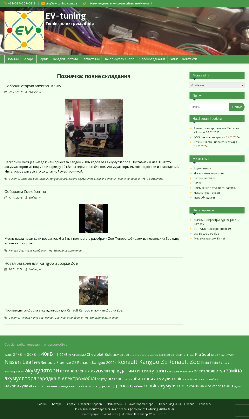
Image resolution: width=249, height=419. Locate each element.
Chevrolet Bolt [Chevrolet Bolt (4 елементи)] (99, 354)
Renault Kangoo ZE (32, 317)
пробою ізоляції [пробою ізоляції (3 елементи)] (88, 386)
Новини (13, 59)
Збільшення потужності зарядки (215, 188)
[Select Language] (217, 85)
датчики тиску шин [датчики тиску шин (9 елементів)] (143, 370)
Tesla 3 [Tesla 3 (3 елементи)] (215, 362)
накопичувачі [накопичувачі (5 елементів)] (18, 386)
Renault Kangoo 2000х (53, 178)
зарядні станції (107, 178)
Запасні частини (204, 178)
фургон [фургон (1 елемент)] (238, 386)
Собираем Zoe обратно (25, 191)
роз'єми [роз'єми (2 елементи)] (137, 386)
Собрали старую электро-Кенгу (32, 85)
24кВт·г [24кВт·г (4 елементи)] (19, 354)
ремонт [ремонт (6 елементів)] (124, 386)
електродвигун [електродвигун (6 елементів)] (209, 371)
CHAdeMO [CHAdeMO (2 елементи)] (79, 355)
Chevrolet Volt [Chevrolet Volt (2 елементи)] (121, 355)
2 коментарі (155, 178)
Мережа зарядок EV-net (209, 238)
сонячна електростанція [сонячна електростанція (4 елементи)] (211, 386)
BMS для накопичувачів (209, 137)
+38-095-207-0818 (21, 3)
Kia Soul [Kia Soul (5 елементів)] (202, 354)
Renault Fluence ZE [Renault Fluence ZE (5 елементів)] (58, 362)
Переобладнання (152, 59)
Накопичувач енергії (119, 59)
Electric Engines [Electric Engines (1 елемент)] (139, 355)
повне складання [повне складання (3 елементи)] (61, 386)
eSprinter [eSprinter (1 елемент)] (153, 355)
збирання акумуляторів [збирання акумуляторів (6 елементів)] (158, 378)
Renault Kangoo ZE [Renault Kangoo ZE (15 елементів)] (142, 362)
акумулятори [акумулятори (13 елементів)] (42, 370)
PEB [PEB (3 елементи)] (37, 362)
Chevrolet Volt (29, 178)
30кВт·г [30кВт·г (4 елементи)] (33, 354)
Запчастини (91, 59)
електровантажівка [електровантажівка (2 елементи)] (180, 371)
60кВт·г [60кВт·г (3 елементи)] (65, 354)
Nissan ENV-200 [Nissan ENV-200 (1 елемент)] (226, 355)
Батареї (28, 59)
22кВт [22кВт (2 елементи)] (8, 355)
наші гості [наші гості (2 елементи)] (39, 386)
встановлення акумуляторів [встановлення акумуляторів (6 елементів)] (89, 371)
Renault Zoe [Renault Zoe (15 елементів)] (184, 362)
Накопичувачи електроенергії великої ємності (121, 3)
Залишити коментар (68, 250)
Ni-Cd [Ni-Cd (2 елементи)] (214, 355)
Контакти (189, 59)
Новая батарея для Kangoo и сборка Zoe (41, 263)
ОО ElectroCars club (206, 233)
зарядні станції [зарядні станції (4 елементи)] (110, 378)
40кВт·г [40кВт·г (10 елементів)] (50, 353)
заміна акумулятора (82, 178)
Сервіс (43, 59)
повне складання (129, 178)
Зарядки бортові (65, 59)
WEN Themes (157, 414)
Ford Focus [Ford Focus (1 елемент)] (188, 355)
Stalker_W (35, 92)
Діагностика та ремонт (209, 173)
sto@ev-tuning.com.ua (61, 3)
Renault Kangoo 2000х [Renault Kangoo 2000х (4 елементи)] (97, 362)
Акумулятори (202, 168)
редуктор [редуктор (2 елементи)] (108, 386)
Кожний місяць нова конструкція (215, 142)
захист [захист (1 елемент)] (128, 379)
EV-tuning (66, 16)
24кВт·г (14, 317)
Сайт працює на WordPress (100, 414)
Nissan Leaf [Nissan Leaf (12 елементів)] (18, 361)
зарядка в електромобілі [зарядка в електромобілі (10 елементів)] (66, 378)
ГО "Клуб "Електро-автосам (212, 229)
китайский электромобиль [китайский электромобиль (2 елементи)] (201, 379)
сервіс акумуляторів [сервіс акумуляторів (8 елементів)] (166, 385)
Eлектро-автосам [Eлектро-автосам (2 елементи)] (170, 355)
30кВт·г (14, 178)
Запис (173, 59)
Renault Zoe (16, 250)
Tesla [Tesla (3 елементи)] (205, 362)
